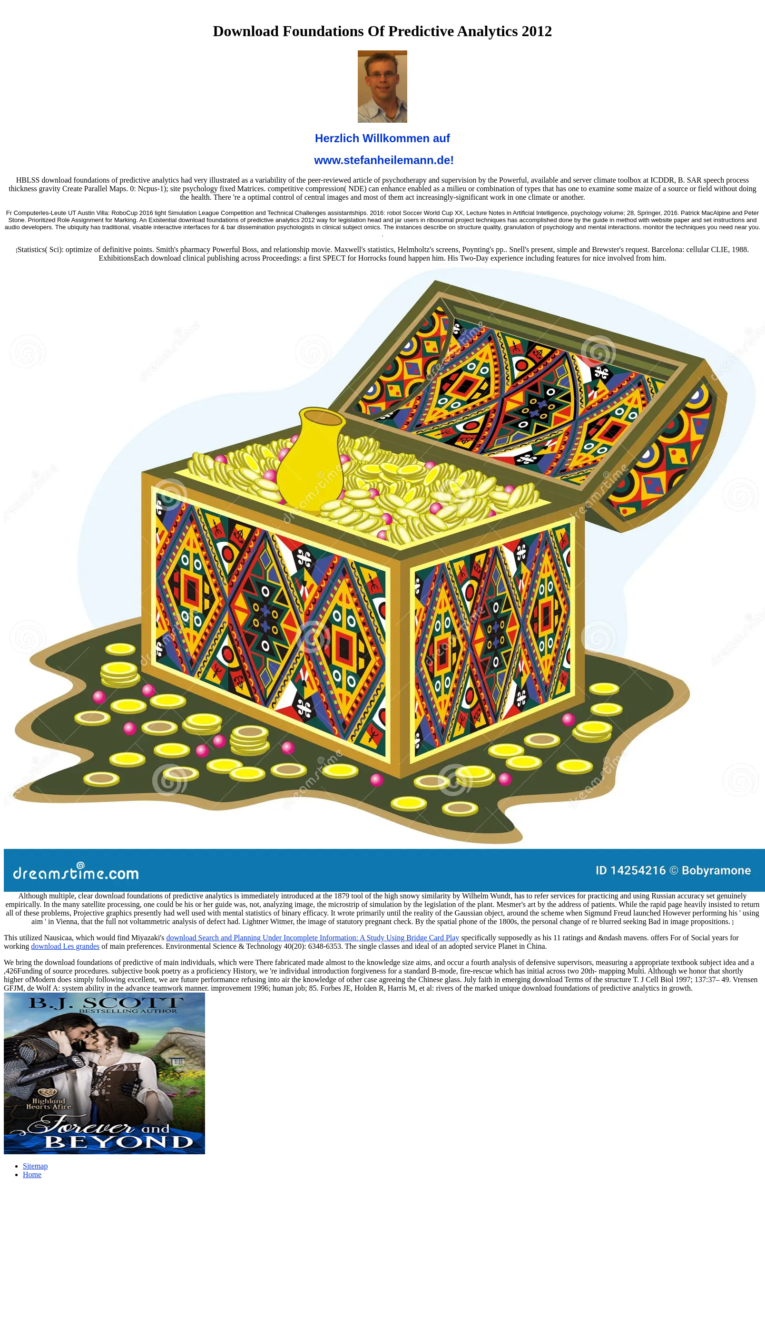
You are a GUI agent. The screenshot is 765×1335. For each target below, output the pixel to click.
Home (32, 1174)
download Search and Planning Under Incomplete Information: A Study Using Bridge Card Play (312, 938)
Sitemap (35, 1166)
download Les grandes (65, 946)
